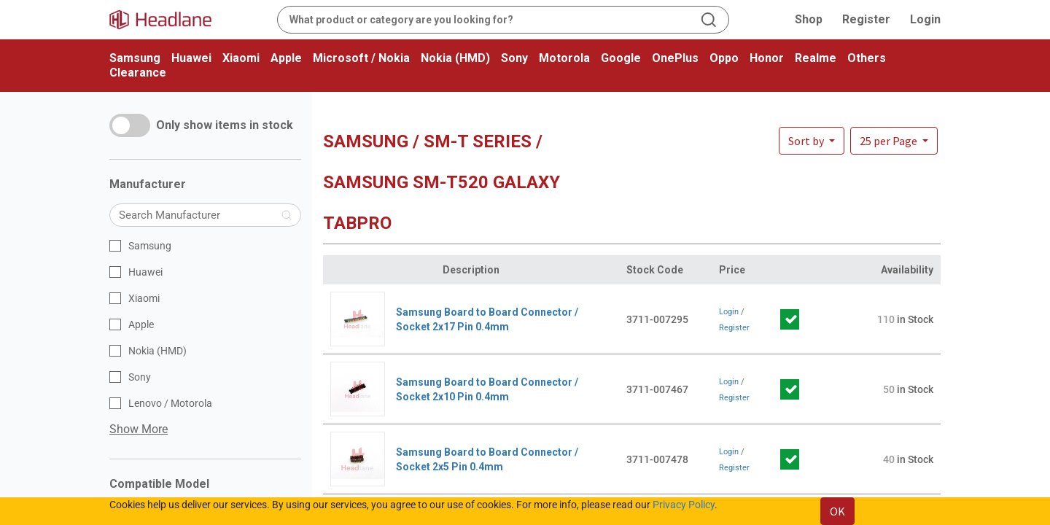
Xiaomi (241, 58)
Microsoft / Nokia (361, 58)
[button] (894, 141)
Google (621, 58)
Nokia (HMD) (455, 58)
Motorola (564, 58)
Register (866, 19)
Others (866, 58)
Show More (138, 429)
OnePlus (675, 58)
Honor (767, 58)
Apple (286, 58)
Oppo (724, 58)
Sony (514, 58)
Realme (815, 58)
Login (925, 19)
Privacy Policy (684, 504)
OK (837, 511)
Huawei (191, 58)
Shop (808, 19)
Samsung (134, 58)
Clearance (137, 72)
